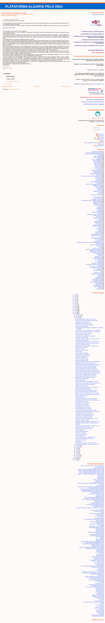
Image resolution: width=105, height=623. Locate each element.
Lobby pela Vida (100, 555)
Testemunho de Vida (96, 279)
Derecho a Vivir (100, 514)
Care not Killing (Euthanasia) (97, 505)
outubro (77, 317)
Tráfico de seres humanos (96, 282)
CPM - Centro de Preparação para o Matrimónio (93, 499)
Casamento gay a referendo (81, 326)
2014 (75, 306)
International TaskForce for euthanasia (95, 548)
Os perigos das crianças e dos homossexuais (85, 442)
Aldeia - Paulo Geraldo (98, 479)
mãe (101, 236)
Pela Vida (101, 582)
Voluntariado (99, 289)
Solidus (102, 603)
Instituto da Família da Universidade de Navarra (93, 543)
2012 (75, 309)
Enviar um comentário (7, 83)
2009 (75, 313)
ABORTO (77, 424)
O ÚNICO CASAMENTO (81, 357)
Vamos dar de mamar (99, 608)
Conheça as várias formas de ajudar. (9, 15)
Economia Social (98, 198)
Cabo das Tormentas (99, 500)
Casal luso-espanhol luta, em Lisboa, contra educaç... (87, 400)
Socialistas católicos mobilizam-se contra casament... (87, 338)
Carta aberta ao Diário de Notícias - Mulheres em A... (87, 425)
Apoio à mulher (97, 164)
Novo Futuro (101, 568)
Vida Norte (101, 609)
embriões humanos (97, 204)
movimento (99, 240)
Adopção (99, 158)
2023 (75, 299)
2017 (75, 302)
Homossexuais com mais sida (82, 334)
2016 (75, 303)
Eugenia (100, 209)
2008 (75, 458)
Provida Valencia (100, 594)
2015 (75, 304)
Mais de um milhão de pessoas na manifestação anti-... (88, 371)
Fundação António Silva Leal (97, 534)
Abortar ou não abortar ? (81, 440)
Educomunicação (100, 520)
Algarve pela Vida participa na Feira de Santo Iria (86, 387)
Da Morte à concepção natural (97, 513)
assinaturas (99, 169)
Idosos (100, 227)
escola (100, 206)
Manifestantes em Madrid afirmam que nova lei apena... (88, 373)
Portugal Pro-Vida (100, 591)
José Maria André (100, 138)
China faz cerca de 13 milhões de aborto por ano (86, 418)
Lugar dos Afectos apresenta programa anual (85, 410)
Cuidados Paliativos (97, 185)
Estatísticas (99, 207)
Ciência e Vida (98, 177)
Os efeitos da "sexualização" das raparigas (85, 336)
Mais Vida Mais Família (98, 557)
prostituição (99, 265)
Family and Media (100, 531)
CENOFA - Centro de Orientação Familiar (94, 498)
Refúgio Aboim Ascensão (98, 595)
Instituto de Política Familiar (97, 546)
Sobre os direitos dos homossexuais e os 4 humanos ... (88, 331)
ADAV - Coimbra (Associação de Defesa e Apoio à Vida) (91, 470)
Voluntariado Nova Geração (97, 615)
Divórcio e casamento (80, 380)
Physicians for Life (99, 583)
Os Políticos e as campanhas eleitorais (84, 415)
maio (77, 451)
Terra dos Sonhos (100, 606)
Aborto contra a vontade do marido (83, 428)
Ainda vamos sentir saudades (82, 356)
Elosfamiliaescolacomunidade (97, 521)
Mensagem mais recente (7, 86)
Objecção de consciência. (96, 251)
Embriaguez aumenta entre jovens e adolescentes (87, 346)
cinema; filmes (98, 178)
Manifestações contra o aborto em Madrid (85, 377)
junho (77, 450)
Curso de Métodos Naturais (81, 431)
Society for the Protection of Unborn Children (93, 602)
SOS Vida (100, 275)
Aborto (7, 68)
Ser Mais (102, 599)
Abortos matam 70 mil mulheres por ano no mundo (87, 393)
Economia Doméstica (97, 197)
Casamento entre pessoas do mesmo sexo (91, 176)
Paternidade (99, 254)
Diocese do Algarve (99, 515)
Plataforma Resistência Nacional (96, 584)
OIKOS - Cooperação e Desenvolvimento (94, 576)
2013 (75, 307)
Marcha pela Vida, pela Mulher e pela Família (85, 375)
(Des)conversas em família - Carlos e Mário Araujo (92, 465)
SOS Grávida (101, 598)
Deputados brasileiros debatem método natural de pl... (87, 421)
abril (77, 452)
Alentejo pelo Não (100, 481)
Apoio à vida (98, 166)
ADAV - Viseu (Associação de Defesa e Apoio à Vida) (91, 472)
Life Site (102, 553)
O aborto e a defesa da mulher (82, 344)
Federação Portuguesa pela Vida (94, 214)
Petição (100, 259)
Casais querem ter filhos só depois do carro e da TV (87, 444)
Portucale (102, 144)
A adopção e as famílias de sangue (83, 323)
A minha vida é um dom (98, 468)
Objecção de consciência (96, 250)
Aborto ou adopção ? (80, 435)
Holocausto (99, 223)
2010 (75, 312)
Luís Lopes (101, 139)
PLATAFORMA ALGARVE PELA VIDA (34, 6)
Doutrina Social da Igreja (96, 194)
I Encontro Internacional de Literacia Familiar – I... (86, 391)
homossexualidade (97, 225)
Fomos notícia (78, 351)
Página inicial (37, 86)
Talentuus (101, 605)
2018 (75, 300)
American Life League (99, 482)
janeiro (77, 457)
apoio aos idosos (98, 167)
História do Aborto (98, 222)
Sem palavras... (79, 441)
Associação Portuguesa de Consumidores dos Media (91, 489)
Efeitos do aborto (97, 202)
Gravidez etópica (98, 221)
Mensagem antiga (65, 86)
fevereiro (78, 455)
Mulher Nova (101, 562)
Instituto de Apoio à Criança (97, 545)
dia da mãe (99, 188)
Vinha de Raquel (100, 612)
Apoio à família (97, 162)
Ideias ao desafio (100, 540)
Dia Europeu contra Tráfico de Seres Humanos (86, 366)
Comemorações (98, 180)
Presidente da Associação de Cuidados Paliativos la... (87, 411)
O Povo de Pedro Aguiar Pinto (97, 574)
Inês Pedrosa (99, 228)
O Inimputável (100, 570)
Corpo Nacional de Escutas (97, 510)
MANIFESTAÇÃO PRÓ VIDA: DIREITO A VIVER (86, 381)
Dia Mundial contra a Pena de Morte (83, 412)
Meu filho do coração (99, 559)
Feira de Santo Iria (79, 397)
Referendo (11, 68)
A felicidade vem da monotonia (82, 405)
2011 (75, 310)
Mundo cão (99, 246)
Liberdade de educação (96, 234)
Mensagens (97, 127)
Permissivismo (97, 257)
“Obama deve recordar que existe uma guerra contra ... (88, 383)
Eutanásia (99, 211)
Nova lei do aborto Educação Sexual (94, 152)
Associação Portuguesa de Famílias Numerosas (93, 491)
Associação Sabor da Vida (98, 492)
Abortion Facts (100, 475)
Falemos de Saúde (99, 528)
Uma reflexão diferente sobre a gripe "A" (84, 438)
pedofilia (100, 255)
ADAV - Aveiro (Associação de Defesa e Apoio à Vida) (91, 469)
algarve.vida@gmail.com (98, 84)
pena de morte (98, 256)
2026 (75, 295)
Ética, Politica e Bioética (98, 616)
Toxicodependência (97, 280)
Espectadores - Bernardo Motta (96, 524)
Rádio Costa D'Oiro (99, 597)
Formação (99, 220)
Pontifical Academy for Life (98, 585)
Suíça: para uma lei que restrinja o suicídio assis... (87, 320)
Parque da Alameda (97, 253)
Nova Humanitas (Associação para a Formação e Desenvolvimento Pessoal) (92, 566)
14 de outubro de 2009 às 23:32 (12, 81)
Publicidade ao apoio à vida (95, 266)
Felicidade (98, 216)
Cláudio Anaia (100, 134)
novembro (78, 316)
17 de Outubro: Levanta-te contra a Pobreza (85, 374)
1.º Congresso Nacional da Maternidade (93, 153)
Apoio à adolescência (97, 159)
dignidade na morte (97, 191)
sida (101, 271)
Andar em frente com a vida (81, 358)
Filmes (100, 219)
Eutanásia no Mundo (97, 212)
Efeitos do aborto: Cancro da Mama (83, 333)
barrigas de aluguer (97, 171)
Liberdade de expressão (96, 235)
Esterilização (99, 208)
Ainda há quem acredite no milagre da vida (85, 437)
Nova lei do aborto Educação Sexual (93, 249)
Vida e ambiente (98, 286)
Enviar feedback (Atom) (13, 89)
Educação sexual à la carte (81, 337)
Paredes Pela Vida (99, 581)
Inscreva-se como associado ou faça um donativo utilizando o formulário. (17, 14)
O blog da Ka (101, 575)
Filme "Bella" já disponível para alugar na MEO (86, 390)
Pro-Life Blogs (100, 592)
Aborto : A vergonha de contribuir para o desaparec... (87, 394)
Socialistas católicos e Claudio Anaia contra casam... (87, 343)
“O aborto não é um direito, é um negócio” (85, 384)
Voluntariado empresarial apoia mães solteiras (86, 398)
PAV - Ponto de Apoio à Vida (97, 578)
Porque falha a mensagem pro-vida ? (84, 417)
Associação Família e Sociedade (96, 488)
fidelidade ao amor (97, 218)
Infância (100, 229)
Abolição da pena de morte (81, 385)
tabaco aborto (99, 277)
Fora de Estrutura (100, 533)
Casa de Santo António (98, 506)
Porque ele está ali (79, 348)
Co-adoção (99, 179)
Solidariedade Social (96, 273)
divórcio (100, 192)
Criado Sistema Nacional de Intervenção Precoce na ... (88, 370)
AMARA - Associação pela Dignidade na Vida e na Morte (91, 474)
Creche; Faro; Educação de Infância (94, 184)
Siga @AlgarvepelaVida (98, 14)
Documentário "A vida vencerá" (82, 402)
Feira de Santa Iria (98, 215)
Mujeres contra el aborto (98, 561)
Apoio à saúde (97, 165)
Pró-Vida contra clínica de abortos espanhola (85, 367)
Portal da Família (100, 590)
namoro (100, 247)
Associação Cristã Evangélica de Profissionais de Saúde (91, 486)
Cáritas (102, 512)
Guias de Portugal (100, 536)
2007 (75, 459)
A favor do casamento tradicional (82, 388)
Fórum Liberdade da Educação (97, 535)
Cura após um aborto (99, 511)
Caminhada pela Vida (99, 502)
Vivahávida (101, 613)
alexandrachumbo (100, 145)
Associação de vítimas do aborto (96, 493)
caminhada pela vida (97, 172)
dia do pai (99, 190)
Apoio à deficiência (97, 160)
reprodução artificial (97, 270)
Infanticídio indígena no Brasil (82, 420)
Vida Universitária (100, 610)
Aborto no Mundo (97, 157)
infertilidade (99, 230)
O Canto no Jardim (99, 569)
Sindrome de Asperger (80, 432)
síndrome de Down (98, 272)
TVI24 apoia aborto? (97, 285)
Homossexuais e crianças (81, 434)
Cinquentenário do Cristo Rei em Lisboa (84, 427)
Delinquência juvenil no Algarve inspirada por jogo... (87, 422)
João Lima (101, 137)
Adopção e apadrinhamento (81, 360)
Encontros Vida (98, 205)
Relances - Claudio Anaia (98, 596)
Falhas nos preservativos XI (81, 350)
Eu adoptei (101, 525)
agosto (77, 447)
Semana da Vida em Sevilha (82, 404)
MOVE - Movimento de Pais (97, 556)
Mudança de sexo (98, 241)
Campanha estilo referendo (96, 173)
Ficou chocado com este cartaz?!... (83, 407)
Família (99, 213)
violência (100, 287)
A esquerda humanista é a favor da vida (13, 20)
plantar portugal (98, 261)
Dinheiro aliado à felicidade (81, 353)
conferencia (99, 183)
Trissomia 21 (99, 284)
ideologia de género (97, 226)
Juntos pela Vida (98, 232)
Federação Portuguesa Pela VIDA (96, 532)
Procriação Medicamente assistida (94, 264)
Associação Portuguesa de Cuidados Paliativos (93, 490)
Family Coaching (100, 529)
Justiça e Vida (98, 233)
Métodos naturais (98, 239)
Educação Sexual (97, 201)
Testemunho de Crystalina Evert (82, 354)
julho (77, 448)
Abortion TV (101, 476)
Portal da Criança (100, 589)
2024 (75, 297)
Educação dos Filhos (96, 199)
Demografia (98, 187)
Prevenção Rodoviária (97, 263)
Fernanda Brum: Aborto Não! (82, 378)
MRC (103, 141)
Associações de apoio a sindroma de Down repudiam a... (88, 330)
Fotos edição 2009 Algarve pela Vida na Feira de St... (87, 341)
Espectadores (101, 135)
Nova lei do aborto (97, 248)
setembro (78, 445)
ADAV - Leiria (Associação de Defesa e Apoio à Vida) (91, 471)
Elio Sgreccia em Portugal (81, 347)
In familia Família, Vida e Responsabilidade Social (92, 541)
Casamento (98, 174)
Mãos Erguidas (100, 564)
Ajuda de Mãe (100, 478)
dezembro (78, 314)
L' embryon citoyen (99, 552)
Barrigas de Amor (100, 496)
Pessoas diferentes (97, 258)
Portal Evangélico (100, 588)
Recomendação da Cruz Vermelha (83, 408)
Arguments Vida (100, 485)
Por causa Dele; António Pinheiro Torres (94, 587)
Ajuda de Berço (100, 477)
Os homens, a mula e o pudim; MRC (95, 577)
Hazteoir (102, 538)
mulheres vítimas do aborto (96, 244)
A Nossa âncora (100, 467)
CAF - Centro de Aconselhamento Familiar (94, 497)
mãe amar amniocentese (96, 237)
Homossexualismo (99, 539)
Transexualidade (98, 283)
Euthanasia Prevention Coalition (96, 526)
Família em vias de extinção (81, 340)
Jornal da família (100, 549)
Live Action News (100, 554)
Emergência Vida (100, 522)
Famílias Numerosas (80, 430)
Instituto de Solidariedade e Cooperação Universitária (91, 547)
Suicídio (100, 276)
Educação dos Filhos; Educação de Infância (91, 200)
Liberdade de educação (96, 151)
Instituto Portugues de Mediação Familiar (94, 542)
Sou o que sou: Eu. (99, 604)
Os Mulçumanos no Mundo (81, 401)
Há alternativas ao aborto (81, 395)
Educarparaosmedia (99, 518)
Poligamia (100, 262)
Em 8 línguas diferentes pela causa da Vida (85, 319)
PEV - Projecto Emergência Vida (96, 580)
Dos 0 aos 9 (101, 517)
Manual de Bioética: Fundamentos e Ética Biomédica (87, 361)
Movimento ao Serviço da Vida (97, 560)
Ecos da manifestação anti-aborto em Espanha (86, 368)
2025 (75, 296)
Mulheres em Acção (99, 563)
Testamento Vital (98, 278)
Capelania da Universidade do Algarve (95, 504)
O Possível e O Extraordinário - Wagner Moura (93, 573)
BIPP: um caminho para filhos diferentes (84, 324)
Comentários (97, 130)
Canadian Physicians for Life (97, 503)
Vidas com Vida (100, 611)
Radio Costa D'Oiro (97, 268)
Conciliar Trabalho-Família (96, 181)
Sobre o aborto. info (99, 601)
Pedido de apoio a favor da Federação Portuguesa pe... (88, 364)
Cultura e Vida (98, 186)
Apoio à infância (97, 163)
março (77, 454)
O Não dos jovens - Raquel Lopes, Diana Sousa (93, 571)
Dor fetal (100, 193)
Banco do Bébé (100, 495)
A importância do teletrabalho (82, 322)
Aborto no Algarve (98, 156)
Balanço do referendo (97, 170)
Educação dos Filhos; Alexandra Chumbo (94, 519)
